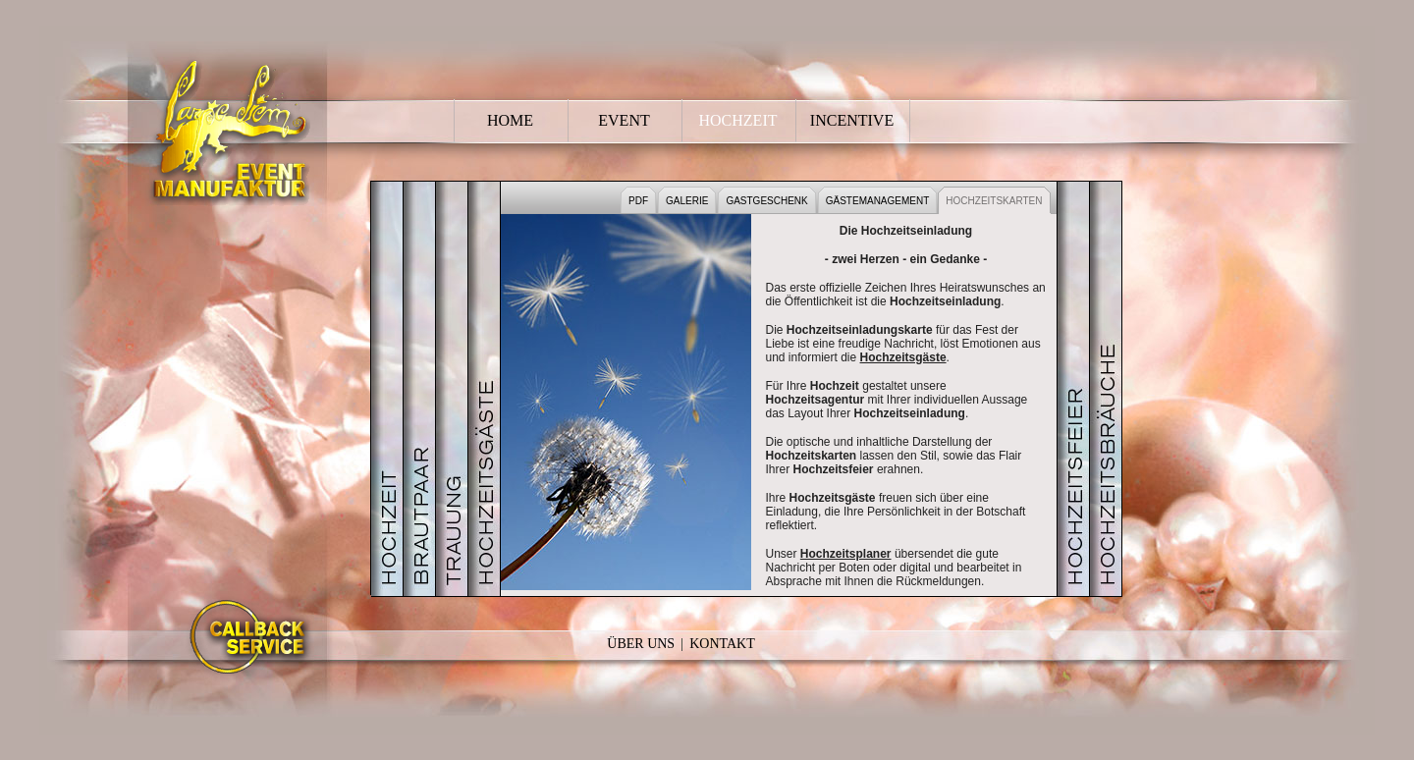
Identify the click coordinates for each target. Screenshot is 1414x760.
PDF (638, 200)
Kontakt (722, 643)
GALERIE (687, 200)
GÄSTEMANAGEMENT (878, 200)
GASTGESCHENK (766, 200)
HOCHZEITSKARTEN (994, 200)
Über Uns (641, 643)
